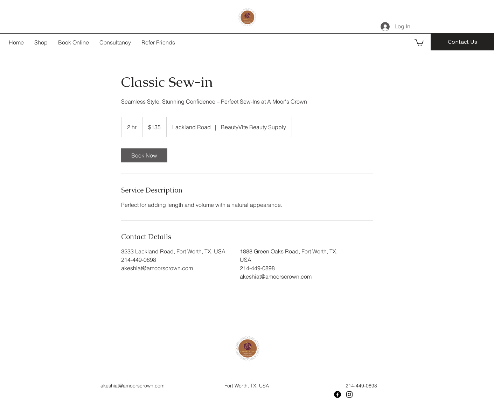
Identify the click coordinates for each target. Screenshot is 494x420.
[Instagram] (349, 394)
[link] (144, 155)
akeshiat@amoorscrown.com (132, 386)
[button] (419, 42)
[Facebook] (337, 394)
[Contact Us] (462, 42)
